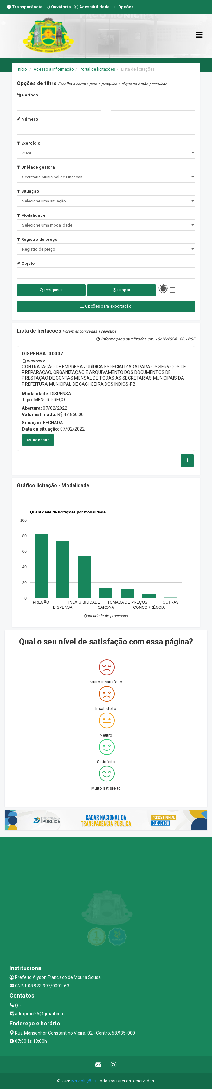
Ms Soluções (83, 1081)
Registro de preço (37, 239)
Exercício (28, 143)
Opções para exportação (105, 306)
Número (27, 119)
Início (22, 69)
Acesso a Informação (54, 69)
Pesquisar (51, 290)
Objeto (26, 263)
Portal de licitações (97, 69)
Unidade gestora (36, 167)
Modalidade (31, 215)
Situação (28, 191)
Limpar (121, 290)
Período (27, 95)
